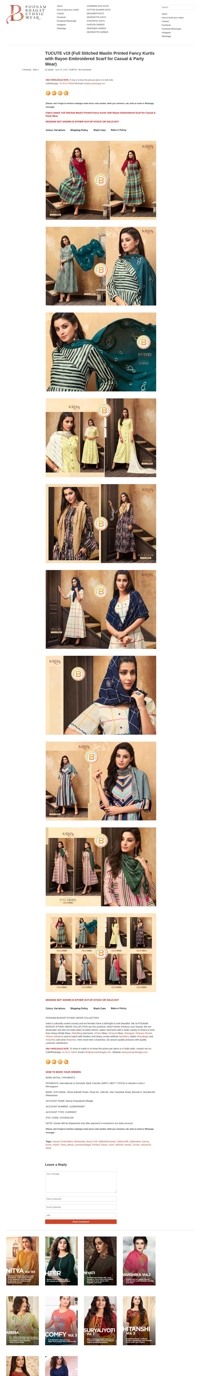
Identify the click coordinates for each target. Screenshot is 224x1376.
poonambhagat (83, 1144)
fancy (89, 1141)
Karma (145, 1141)
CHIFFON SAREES (96, 24)
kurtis (48, 1144)
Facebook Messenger (66, 21)
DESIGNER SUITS (95, 13)
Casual (56, 1141)
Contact (60, 13)
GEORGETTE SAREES (97, 32)
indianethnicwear (107, 1141)
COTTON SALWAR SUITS (99, 10)
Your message (81, 1182)
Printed (96, 1144)
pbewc (70, 1144)
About (59, 6)
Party (63, 1144)
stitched (119, 1144)
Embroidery (67, 1141)
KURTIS (73, 69)
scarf (111, 1144)
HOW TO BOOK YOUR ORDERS (63, 1072)
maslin (56, 1144)
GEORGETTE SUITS (96, 17)
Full (95, 1141)
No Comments (84, 69)
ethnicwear (79, 1141)
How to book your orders (68, 10)
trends (128, 1144)
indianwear (135, 1141)
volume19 (146, 1144)
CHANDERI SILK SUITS (98, 6)
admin (51, 69)
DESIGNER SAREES (96, 28)
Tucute (135, 1144)
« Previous (26, 69)
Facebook (61, 17)
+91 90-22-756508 (66, 83)
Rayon (104, 1144)
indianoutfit (122, 1141)
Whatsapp (61, 28)
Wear (48, 1148)
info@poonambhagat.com (94, 83)
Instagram (61, 24)
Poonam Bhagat (21, 1366)
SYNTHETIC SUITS (96, 21)
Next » (36, 69)
